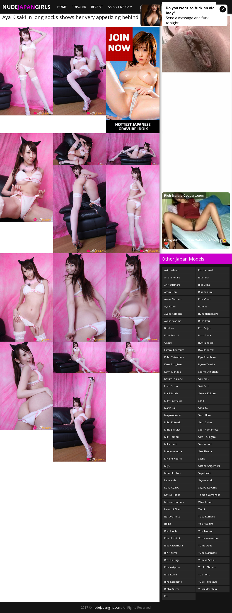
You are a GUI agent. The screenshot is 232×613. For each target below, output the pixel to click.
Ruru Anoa (204, 335)
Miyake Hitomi (173, 458)
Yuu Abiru (204, 574)
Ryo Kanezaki (206, 350)
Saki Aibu (203, 379)
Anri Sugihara (172, 284)
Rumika (202, 306)
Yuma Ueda (205, 545)
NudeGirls (26, 6)
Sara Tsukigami (207, 436)
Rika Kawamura (173, 545)
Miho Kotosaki (172, 422)
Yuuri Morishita (207, 589)
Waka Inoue (205, 502)
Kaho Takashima (174, 357)
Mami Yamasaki (173, 400)
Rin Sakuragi (171, 560)
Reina (167, 523)
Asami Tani (170, 292)
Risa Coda (204, 284)
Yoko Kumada (206, 516)
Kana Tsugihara (173, 364)
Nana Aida (170, 480)
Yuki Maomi (205, 531)
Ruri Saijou (204, 328)
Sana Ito (203, 407)
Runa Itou (204, 321)
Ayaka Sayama (172, 321)
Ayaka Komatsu (173, 313)
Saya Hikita (204, 473)
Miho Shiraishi (172, 429)
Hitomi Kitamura (174, 350)
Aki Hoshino (171, 270)
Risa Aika (203, 277)
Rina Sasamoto (173, 581)
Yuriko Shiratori (207, 567)
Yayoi (201, 509)
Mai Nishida (171, 393)
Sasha (201, 458)
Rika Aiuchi (170, 531)
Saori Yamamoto (208, 429)
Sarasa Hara (205, 444)
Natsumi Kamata (174, 502)
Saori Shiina (205, 422)
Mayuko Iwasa (172, 415)
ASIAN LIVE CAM (120, 7)
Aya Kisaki (170, 306)
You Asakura (205, 523)
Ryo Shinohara (207, 357)
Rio (166, 596)
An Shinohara (172, 277)
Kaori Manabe (172, 371)
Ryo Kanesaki (206, 342)
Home (62, 7)
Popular (78, 7)
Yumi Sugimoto (207, 552)
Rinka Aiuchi (171, 589)
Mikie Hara (170, 444)
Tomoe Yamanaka (209, 494)
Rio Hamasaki (206, 270)
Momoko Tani (172, 473)
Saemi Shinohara (208, 371)
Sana (201, 400)
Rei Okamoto (172, 516)
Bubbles (169, 328)
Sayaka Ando (205, 480)
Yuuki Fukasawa (207, 581)
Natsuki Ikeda (172, 494)
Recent (97, 7)
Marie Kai (170, 407)
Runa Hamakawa (208, 313)
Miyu (167, 465)
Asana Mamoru (173, 299)
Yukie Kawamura (208, 538)
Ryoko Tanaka (206, 364)
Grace (168, 342)
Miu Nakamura (173, 451)
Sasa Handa (205, 451)
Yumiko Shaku (206, 560)
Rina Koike (170, 574)
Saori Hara (204, 415)
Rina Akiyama (172, 567)
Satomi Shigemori (209, 465)
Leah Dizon (171, 386)
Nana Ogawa (171, 487)
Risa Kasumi (205, 292)
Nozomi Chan (172, 509)
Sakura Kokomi (207, 393)
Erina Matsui (171, 335)
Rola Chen (204, 299)
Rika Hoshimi (172, 538)
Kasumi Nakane (173, 379)
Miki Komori (171, 436)
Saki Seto (203, 386)
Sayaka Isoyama (207, 487)
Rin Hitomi (170, 552)
